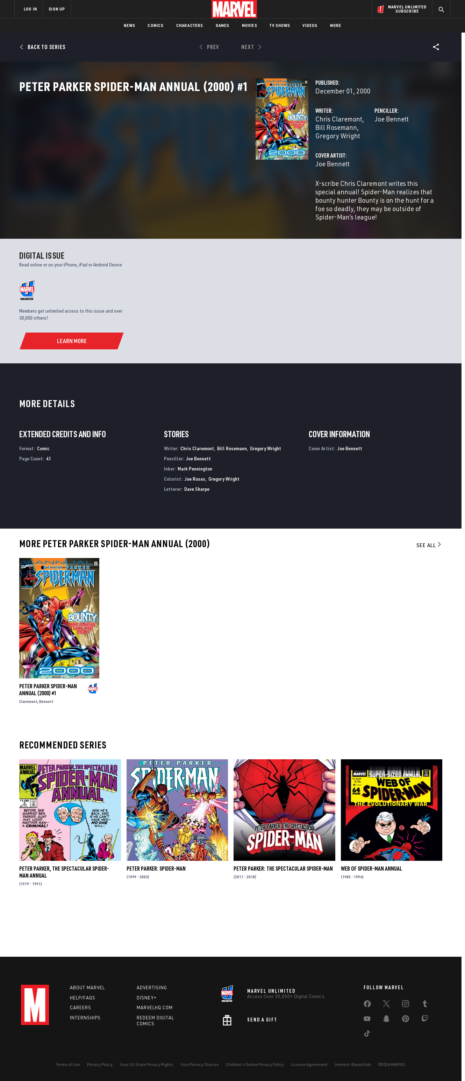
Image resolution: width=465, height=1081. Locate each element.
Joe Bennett (309, 150)
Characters (189, 25)
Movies (249, 25)
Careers (80, 1007)
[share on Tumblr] (424, 1005)
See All (429, 590)
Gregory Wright (267, 150)
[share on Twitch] (424, 1020)
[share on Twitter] (386, 1005)
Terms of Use (68, 1064)
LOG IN (30, 9)
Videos (309, 25)
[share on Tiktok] (367, 1034)
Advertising (152, 987)
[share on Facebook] (367, 1005)
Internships (85, 1017)
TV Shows (280, 25)
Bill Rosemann (221, 150)
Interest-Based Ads (353, 1064)
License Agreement (309, 1064)
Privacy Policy (100, 1064)
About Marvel (87, 987)
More (336, 25)
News (129, 25)
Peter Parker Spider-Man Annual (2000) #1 (48, 735)
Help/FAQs (82, 997)
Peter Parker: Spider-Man (156, 914)
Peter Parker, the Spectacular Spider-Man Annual (64, 918)
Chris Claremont (173, 150)
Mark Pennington (195, 514)
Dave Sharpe (196, 534)
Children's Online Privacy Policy (255, 1064)
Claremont (28, 747)
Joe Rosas (195, 524)
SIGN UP (57, 9)
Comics (155, 25)
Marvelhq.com (155, 1007)
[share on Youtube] (367, 1020)
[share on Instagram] (405, 1005)
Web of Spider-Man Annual (371, 914)
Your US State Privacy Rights (146, 1064)
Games (222, 25)
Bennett (46, 747)
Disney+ (147, 997)
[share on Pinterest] (405, 1020)
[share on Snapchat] (386, 1020)
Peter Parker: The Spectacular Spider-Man (283, 914)
